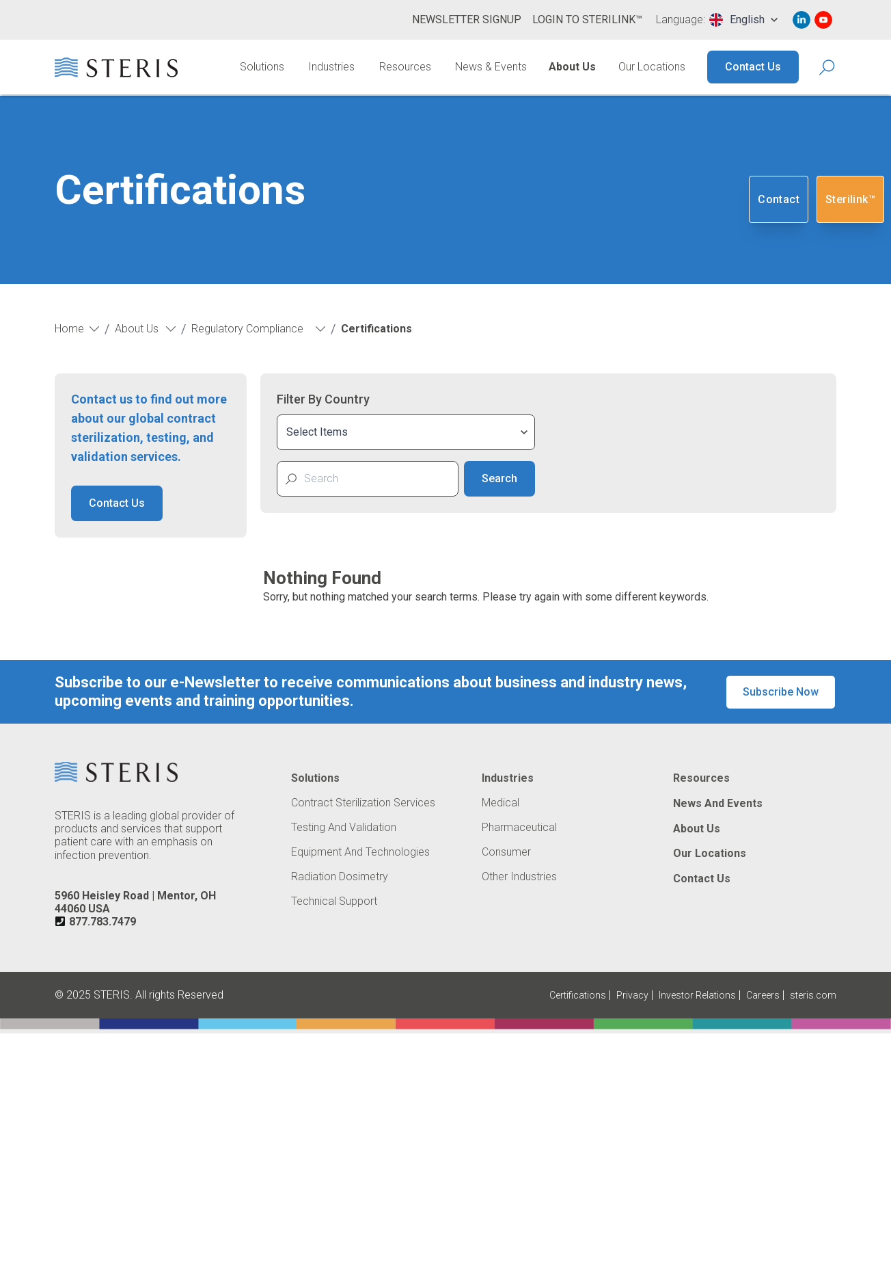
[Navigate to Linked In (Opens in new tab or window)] (801, 20)
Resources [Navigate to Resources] (405, 66)
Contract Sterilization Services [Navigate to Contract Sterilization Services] (363, 802)
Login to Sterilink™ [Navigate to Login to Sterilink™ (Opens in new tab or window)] (587, 19)
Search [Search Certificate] (499, 478)
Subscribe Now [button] (781, 691)
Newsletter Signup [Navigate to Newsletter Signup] (466, 19)
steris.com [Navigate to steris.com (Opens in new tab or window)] (813, 995)
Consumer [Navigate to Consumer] (506, 852)
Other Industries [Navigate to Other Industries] (519, 876)
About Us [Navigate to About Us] (572, 66)
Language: (680, 20)
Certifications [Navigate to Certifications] (577, 995)
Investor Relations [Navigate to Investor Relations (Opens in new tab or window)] (697, 995)
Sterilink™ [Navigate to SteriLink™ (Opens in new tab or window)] (850, 199)
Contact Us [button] (117, 503)
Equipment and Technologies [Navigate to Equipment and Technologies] (360, 852)
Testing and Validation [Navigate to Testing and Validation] (343, 827)
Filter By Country (323, 399)
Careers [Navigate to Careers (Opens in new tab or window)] (763, 995)
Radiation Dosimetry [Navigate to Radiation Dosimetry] (339, 876)
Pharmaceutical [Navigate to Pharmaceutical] (519, 827)
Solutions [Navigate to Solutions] (262, 66)
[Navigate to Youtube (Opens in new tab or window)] (823, 20)
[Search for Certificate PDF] (377, 479)
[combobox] (743, 20)
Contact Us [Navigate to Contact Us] (753, 66)
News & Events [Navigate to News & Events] (491, 66)
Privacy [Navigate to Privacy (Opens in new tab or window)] (632, 995)
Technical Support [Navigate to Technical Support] (334, 901)
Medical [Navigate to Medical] (500, 802)
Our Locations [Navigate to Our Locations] (651, 66)
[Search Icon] (827, 67)
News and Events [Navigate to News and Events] (718, 803)
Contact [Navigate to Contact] (778, 199)
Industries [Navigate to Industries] (331, 66)
